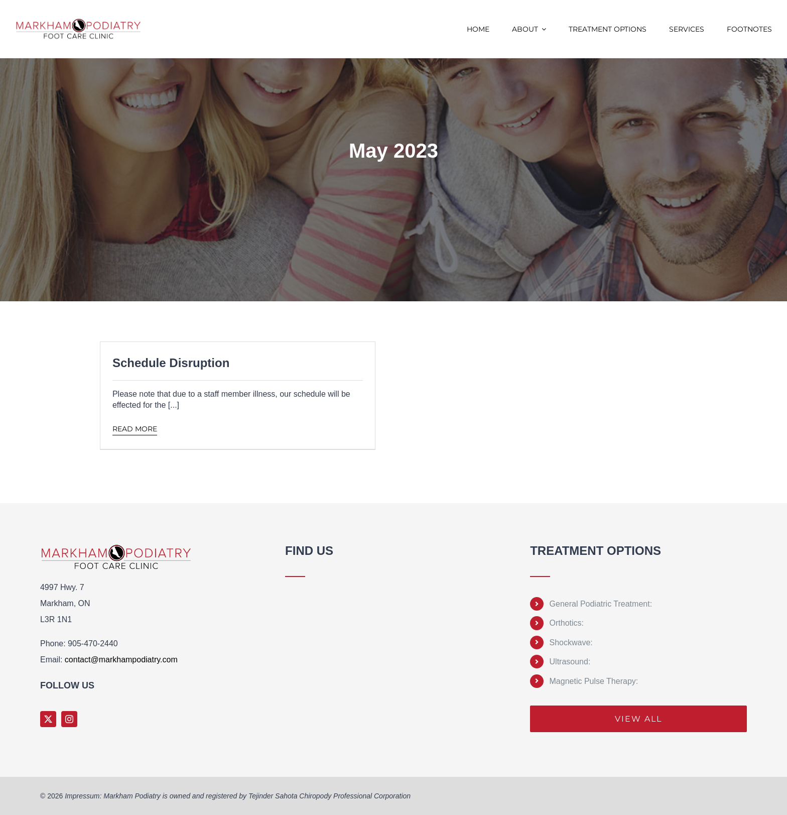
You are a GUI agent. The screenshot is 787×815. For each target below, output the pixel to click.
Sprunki (287, 736)
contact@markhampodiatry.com (121, 659)
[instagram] (69, 719)
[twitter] (48, 719)
